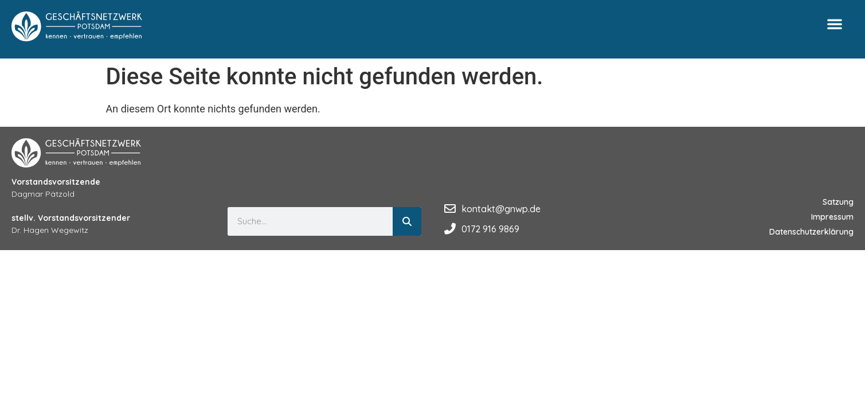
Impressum (832, 217)
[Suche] (407, 221)
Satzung (838, 202)
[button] (835, 23)
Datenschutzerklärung (811, 232)
